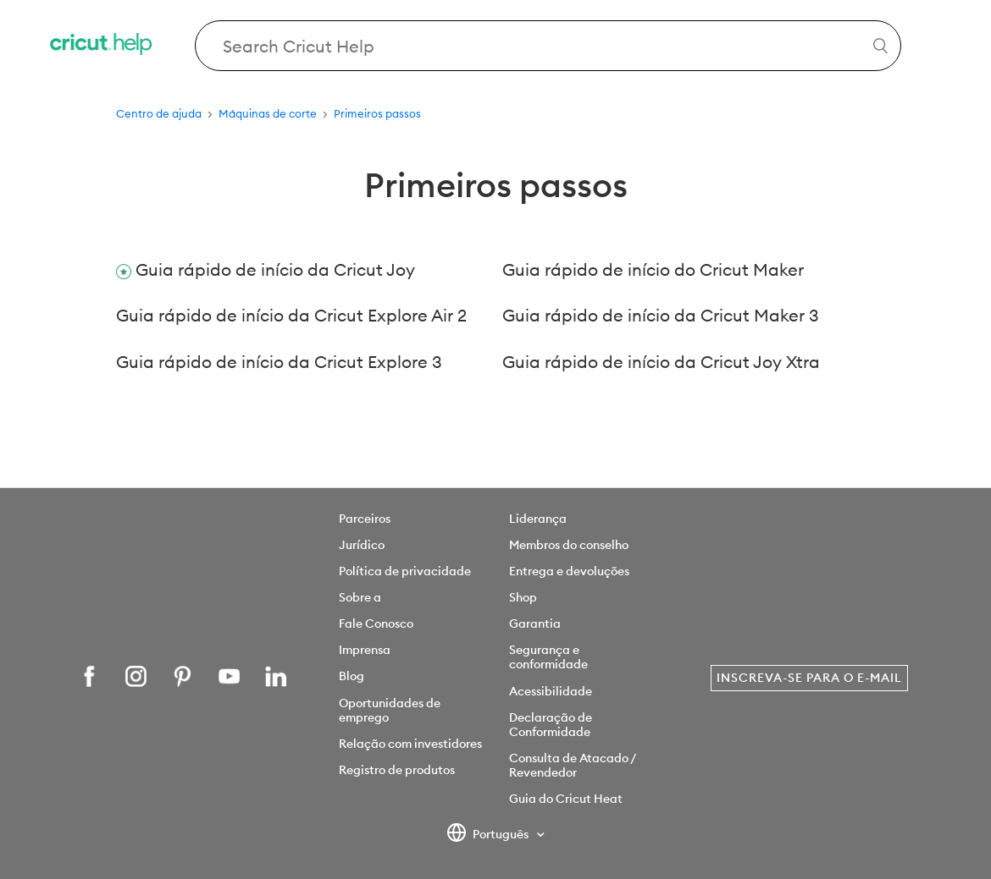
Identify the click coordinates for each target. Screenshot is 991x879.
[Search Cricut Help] (548, 45)
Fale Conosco (376, 623)
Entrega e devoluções (569, 571)
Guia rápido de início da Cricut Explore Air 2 (291, 315)
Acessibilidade (550, 691)
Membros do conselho (568, 544)
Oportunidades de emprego (389, 710)
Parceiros (364, 518)
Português (489, 835)
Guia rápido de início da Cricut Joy (275, 269)
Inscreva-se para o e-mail (809, 677)
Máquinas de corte (268, 113)
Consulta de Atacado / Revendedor (572, 765)
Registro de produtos (397, 769)
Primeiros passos (377, 113)
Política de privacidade (405, 571)
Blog (351, 676)
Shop (523, 597)
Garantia (535, 623)
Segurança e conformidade (548, 657)
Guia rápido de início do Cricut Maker (653, 269)
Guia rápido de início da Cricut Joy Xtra (661, 361)
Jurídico (362, 544)
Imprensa (364, 649)
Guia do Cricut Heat (566, 798)
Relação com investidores (410, 743)
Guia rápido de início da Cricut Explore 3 (279, 361)
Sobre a (360, 597)
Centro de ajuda (159, 113)
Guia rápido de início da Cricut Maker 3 (660, 315)
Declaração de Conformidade (550, 724)
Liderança (538, 518)
